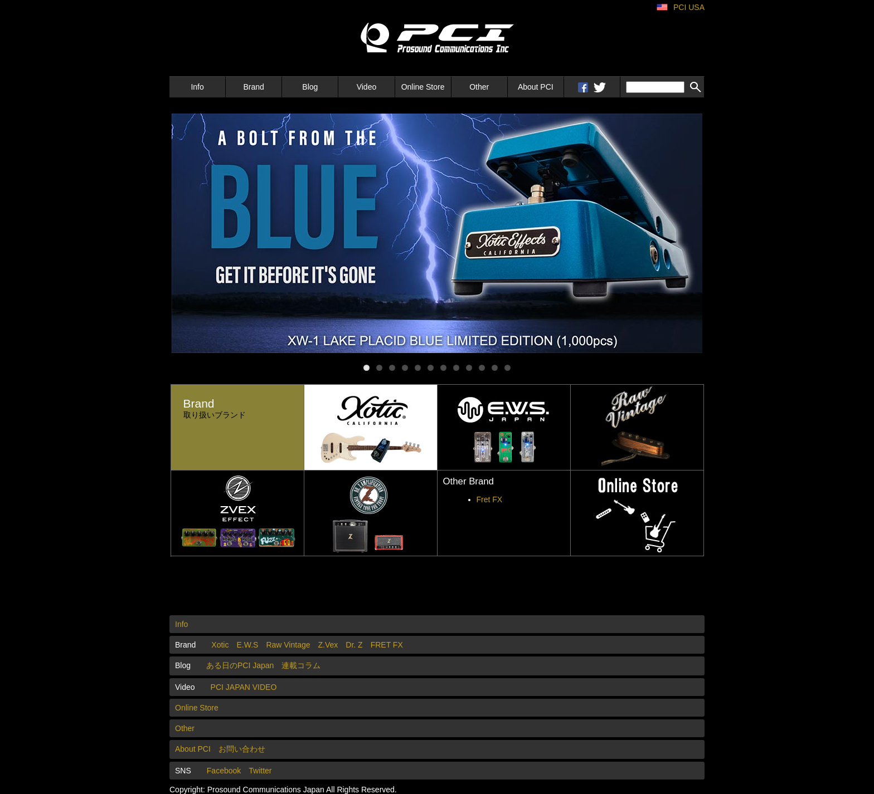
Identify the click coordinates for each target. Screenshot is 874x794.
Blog (310, 86)
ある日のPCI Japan (240, 665)
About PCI (535, 86)
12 (507, 368)
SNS (183, 770)
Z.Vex (328, 644)
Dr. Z (354, 644)
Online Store (423, 86)
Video (367, 86)
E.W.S (247, 644)
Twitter (260, 770)
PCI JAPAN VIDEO (244, 687)
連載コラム (301, 665)
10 (482, 368)
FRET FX (387, 644)
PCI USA (689, 7)
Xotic (220, 644)
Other (479, 86)
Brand (254, 86)
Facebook (224, 770)
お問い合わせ (242, 748)
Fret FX (490, 499)
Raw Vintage (288, 644)
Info (197, 86)
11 (495, 368)
